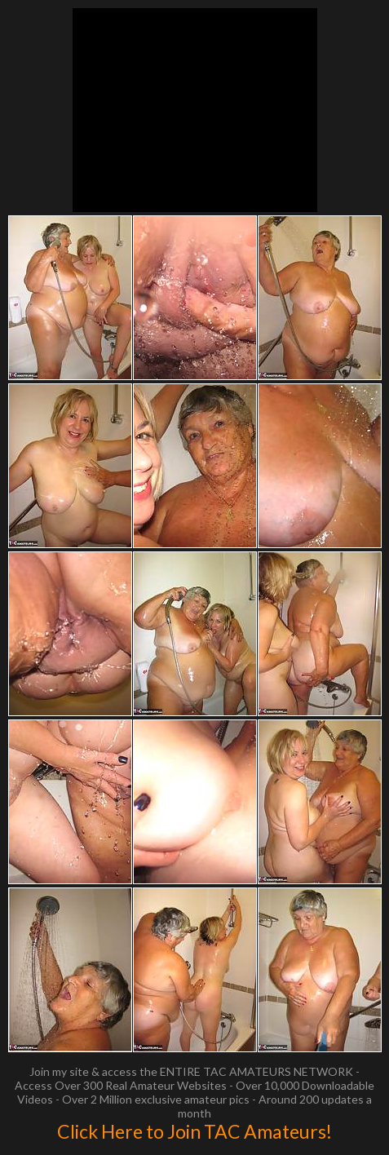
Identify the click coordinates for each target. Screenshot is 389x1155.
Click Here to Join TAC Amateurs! (194, 1131)
